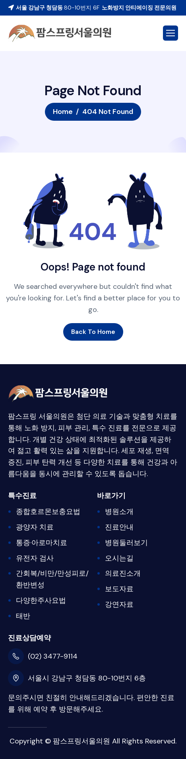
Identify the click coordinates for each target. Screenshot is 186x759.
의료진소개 (123, 573)
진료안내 (119, 527)
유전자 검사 (35, 558)
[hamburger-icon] (170, 33)
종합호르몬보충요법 (48, 511)
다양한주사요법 (41, 600)
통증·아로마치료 (41, 542)
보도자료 (119, 589)
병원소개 (119, 511)
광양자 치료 (35, 527)
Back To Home (93, 332)
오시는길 (119, 558)
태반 (23, 616)
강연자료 (119, 604)
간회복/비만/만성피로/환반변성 (52, 579)
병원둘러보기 (126, 542)
